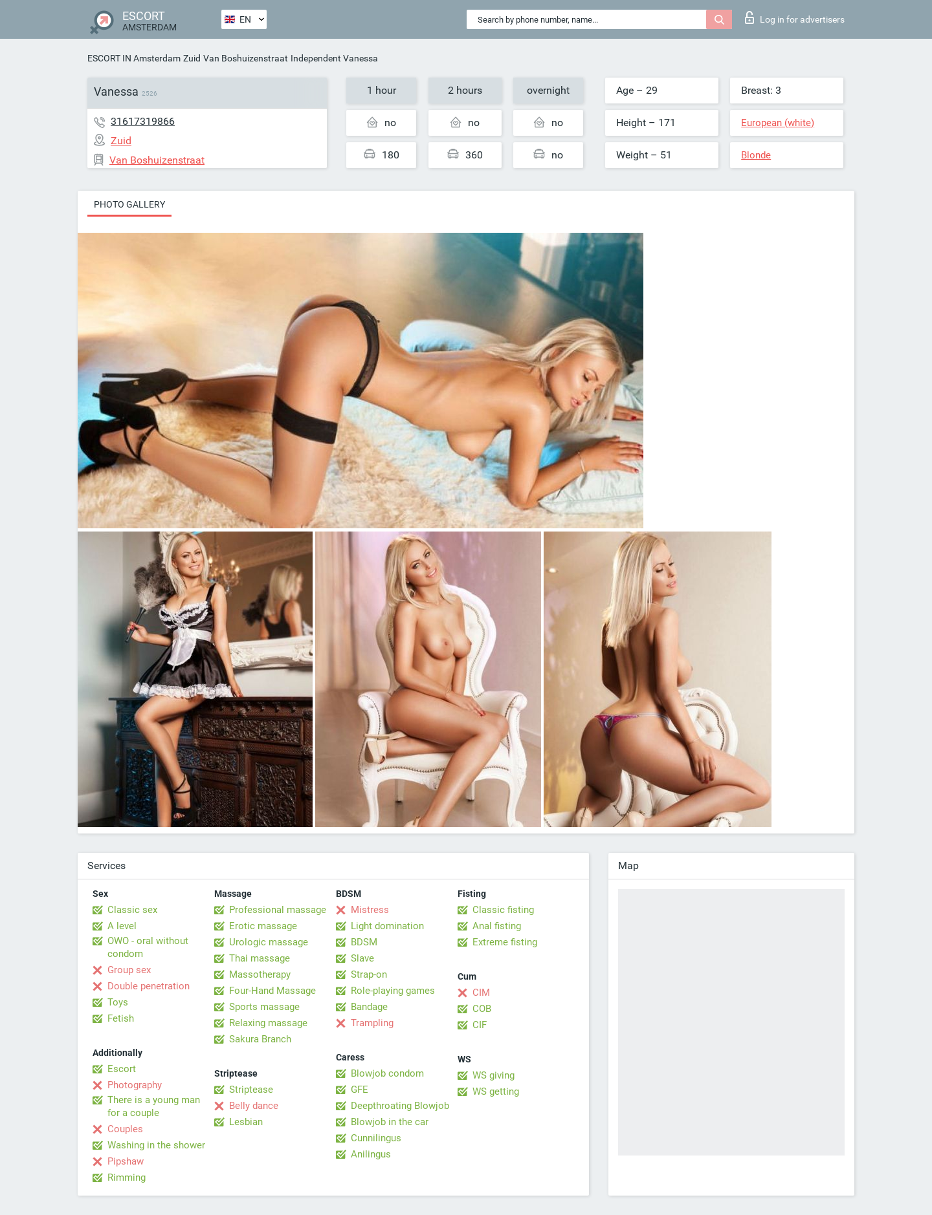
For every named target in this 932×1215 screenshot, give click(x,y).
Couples (125, 1129)
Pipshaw (125, 1161)
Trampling (372, 1023)
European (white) (777, 123)
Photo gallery (129, 204)
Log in (795, 17)
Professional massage (277, 910)
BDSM (364, 942)
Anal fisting (496, 926)
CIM (481, 992)
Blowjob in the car (389, 1122)
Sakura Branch (260, 1039)
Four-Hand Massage (272, 990)
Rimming (126, 1177)
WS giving (493, 1075)
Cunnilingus (376, 1138)
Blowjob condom (387, 1073)
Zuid (192, 58)
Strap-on (369, 974)
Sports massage (264, 1007)
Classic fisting (503, 910)
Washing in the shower (156, 1145)
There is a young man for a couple (153, 1106)
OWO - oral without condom (147, 947)
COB (481, 1009)
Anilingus (371, 1154)
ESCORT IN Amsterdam (134, 58)
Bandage (369, 1007)
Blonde (756, 155)
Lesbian (246, 1122)
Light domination (387, 926)
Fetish (120, 1018)
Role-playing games (393, 990)
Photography (134, 1085)
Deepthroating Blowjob (400, 1106)
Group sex (129, 970)
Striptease (251, 1089)
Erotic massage (263, 926)
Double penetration (148, 986)
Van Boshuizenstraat (245, 58)
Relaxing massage (268, 1023)
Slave (362, 958)
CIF (479, 1025)
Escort (121, 1069)
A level (122, 926)
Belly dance (253, 1106)
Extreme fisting (504, 942)
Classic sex (132, 910)
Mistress (370, 910)
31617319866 (143, 121)
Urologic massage (268, 942)
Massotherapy (260, 974)
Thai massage (259, 958)
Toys (117, 1002)
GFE (359, 1089)
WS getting (495, 1091)
